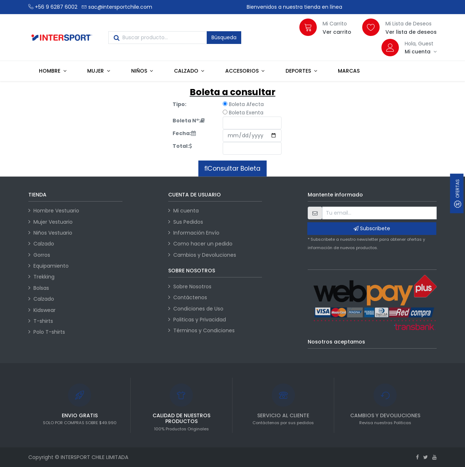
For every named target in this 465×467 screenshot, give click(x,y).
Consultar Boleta (233, 168)
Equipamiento (51, 265)
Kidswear (44, 310)
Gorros (41, 255)
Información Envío (196, 232)
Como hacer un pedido (202, 243)
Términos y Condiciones (204, 330)
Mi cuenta (186, 210)
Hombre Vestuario (56, 210)
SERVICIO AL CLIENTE (283, 415)
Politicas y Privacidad (199, 319)
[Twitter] (425, 457)
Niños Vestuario (52, 232)
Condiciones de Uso (198, 308)
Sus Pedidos (188, 222)
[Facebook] (417, 457)
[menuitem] (348, 71)
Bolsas (41, 288)
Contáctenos (190, 297)
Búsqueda (223, 37)
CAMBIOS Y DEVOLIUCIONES (385, 415)
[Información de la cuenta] (421, 52)
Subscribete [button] (371, 228)
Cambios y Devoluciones (204, 255)
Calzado (43, 243)
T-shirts (43, 321)
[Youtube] (434, 457)
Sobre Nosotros (192, 286)
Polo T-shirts (49, 332)
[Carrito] (308, 27)
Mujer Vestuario (53, 222)
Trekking (43, 276)
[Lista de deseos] (371, 27)
